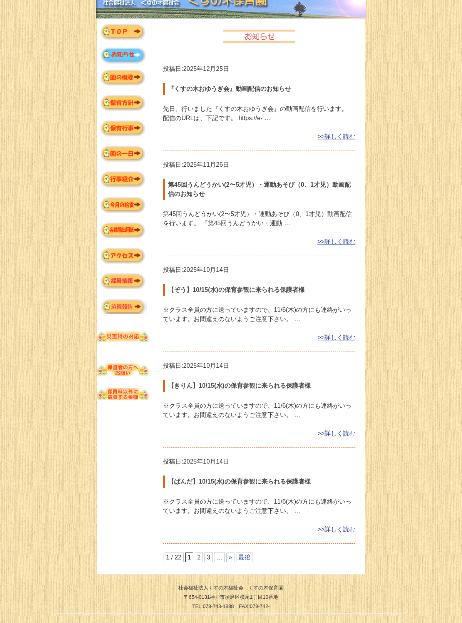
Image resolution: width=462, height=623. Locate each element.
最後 (244, 557)
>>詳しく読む (337, 136)
